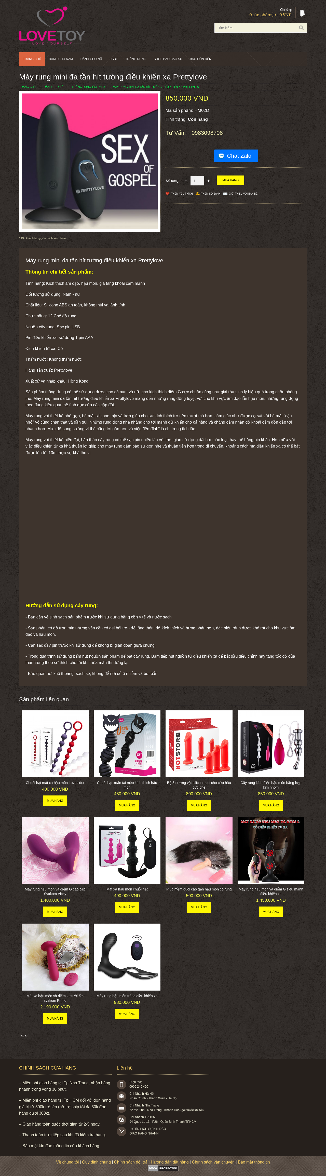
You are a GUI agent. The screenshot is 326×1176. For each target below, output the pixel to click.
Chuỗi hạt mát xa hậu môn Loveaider (55, 783)
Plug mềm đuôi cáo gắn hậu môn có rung (199, 889)
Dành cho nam (61, 59)
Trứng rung (135, 59)
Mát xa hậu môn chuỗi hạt (127, 889)
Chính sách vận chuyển (213, 1162)
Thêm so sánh (211, 193)
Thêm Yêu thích (182, 193)
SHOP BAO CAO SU (168, 59)
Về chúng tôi (67, 1162)
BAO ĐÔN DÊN (200, 59)
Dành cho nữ (91, 59)
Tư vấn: (176, 133)
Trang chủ (32, 59)
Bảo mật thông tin (254, 1162)
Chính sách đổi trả (130, 1162)
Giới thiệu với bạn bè (243, 193)
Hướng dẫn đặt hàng (169, 1162)
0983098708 (207, 133)
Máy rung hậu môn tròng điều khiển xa (127, 996)
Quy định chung (96, 1162)
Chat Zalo (239, 156)
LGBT (114, 59)
